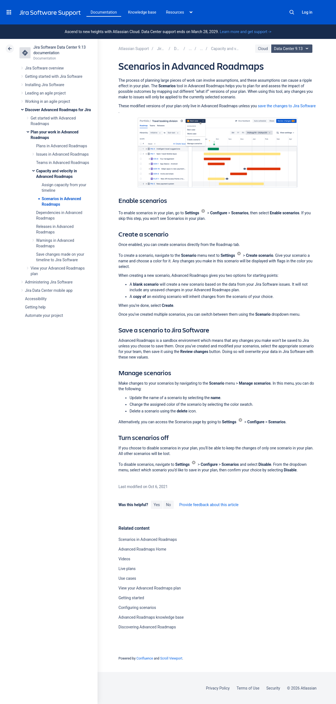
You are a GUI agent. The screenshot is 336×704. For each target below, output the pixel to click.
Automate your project (44, 315)
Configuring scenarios (137, 607)
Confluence (144, 658)
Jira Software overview (44, 68)
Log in (307, 12)
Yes (157, 504)
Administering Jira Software (49, 282)
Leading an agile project (45, 93)
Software (287, 106)
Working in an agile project (47, 101)
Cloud (263, 48)
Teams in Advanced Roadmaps (62, 162)
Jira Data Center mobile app (49, 290)
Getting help (35, 307)
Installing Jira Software (44, 85)
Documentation (104, 12)
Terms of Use (248, 688)
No (168, 504)
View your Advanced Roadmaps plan (149, 588)
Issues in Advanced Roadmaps (62, 154)
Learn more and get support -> (245, 31)
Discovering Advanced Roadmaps (147, 627)
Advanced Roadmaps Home (142, 549)
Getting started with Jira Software (53, 76)
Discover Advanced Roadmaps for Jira (58, 110)
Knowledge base (142, 12)
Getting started (131, 598)
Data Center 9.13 (292, 48)
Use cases (127, 578)
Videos (124, 559)
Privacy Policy (218, 688)
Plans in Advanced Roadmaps (61, 146)
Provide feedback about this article (208, 504)
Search (291, 12)
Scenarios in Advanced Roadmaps (147, 539)
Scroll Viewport (171, 658)
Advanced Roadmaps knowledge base (150, 617)
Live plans (127, 568)
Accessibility (35, 299)
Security (273, 688)
